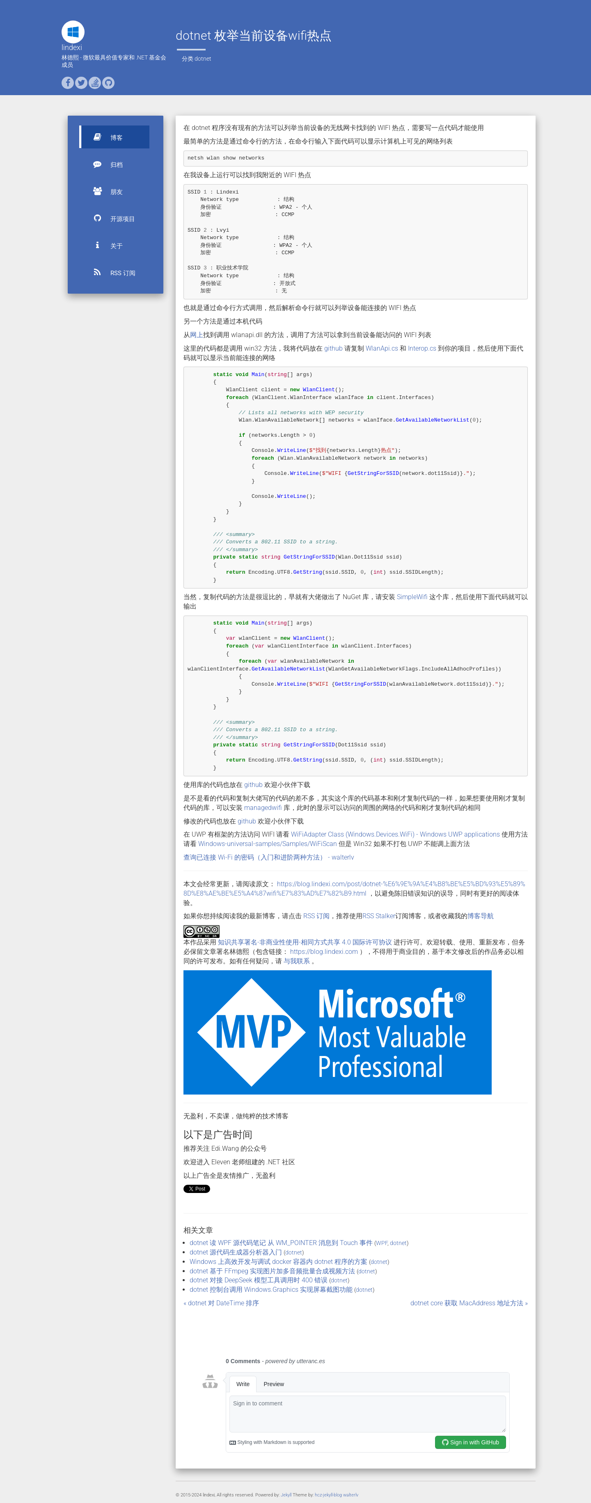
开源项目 (110, 218)
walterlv (350, 1495)
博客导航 (480, 916)
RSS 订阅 (110, 272)
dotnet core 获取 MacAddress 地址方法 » (469, 1303)
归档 (104, 164)
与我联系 (297, 961)
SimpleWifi (412, 597)
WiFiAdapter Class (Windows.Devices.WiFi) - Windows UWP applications (395, 834)
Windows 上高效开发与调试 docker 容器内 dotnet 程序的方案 (278, 1262)
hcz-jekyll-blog (328, 1495)
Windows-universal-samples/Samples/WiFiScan (267, 844)
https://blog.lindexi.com (324, 952)
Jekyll (286, 1495)
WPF (381, 1243)
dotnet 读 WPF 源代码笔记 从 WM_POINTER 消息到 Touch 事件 (281, 1243)
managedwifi (263, 808)
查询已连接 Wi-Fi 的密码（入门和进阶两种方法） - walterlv (268, 857)
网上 (196, 335)
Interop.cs (422, 348)
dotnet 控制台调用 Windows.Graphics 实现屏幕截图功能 (271, 1289)
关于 (104, 245)
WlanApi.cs (382, 348)
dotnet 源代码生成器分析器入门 (236, 1252)
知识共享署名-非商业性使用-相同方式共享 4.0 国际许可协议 (305, 942)
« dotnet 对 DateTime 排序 (221, 1303)
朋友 (104, 191)
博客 (104, 136)
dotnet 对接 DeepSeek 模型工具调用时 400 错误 (259, 1280)
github (333, 348)
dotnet (203, 58)
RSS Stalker (378, 916)
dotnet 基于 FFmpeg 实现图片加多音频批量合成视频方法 (272, 1271)
